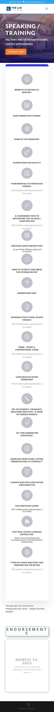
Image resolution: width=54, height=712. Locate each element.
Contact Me (16, 52)
